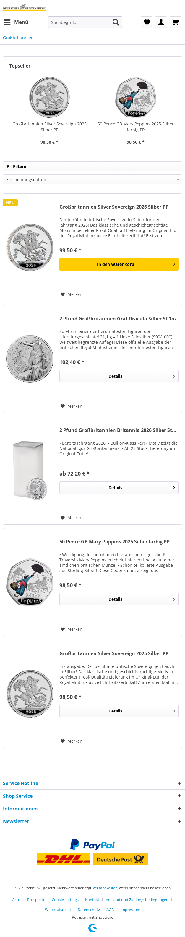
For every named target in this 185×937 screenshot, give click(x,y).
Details (141, 375)
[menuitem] (15, 22)
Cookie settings (65, 899)
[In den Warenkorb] (119, 264)
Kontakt (92, 899)
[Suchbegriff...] (85, 22)
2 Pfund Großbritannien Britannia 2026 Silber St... (117, 430)
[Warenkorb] (175, 22)
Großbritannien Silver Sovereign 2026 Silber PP (113, 207)
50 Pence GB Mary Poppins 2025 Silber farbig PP (136, 126)
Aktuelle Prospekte (28, 899)
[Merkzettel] (146, 22)
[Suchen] (116, 22)
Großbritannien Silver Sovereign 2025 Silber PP (49, 126)
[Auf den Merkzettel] (71, 294)
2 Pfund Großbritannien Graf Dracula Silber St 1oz (118, 319)
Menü (16, 21)
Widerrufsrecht (58, 909)
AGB (110, 909)
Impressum (130, 909)
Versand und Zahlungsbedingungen (137, 899)
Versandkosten (105, 887)
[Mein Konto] (161, 22)
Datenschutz (89, 909)
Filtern (16, 166)
